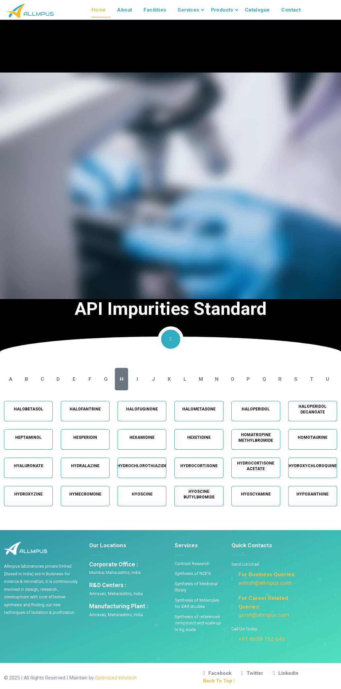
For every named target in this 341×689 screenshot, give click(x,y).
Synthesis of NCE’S (193, 573)
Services (188, 10)
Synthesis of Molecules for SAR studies (197, 603)
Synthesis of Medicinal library (196, 587)
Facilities (155, 10)
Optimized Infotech (116, 678)
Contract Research (192, 563)
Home (98, 10)
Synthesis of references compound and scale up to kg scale (198, 623)
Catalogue (257, 10)
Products (222, 10)
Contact (291, 10)
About (124, 10)
